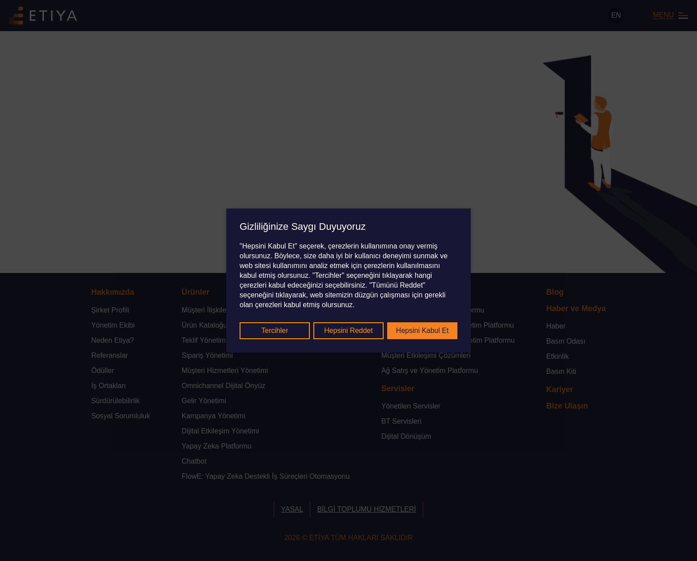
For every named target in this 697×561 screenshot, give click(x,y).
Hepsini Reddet (348, 330)
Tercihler (274, 330)
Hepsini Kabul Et (422, 330)
